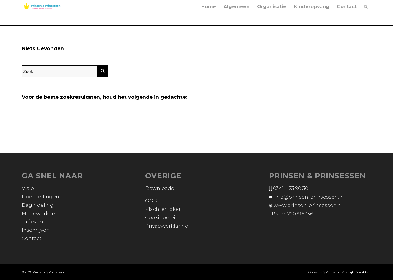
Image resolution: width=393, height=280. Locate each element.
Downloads (159, 188)
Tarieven (32, 221)
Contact (32, 238)
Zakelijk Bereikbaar (357, 272)
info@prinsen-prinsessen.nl (309, 197)
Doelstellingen (40, 197)
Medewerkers (39, 213)
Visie (28, 188)
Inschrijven (36, 230)
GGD (151, 201)
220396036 (300, 214)
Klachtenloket (163, 209)
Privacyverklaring (167, 226)
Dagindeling (37, 205)
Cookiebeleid (162, 217)
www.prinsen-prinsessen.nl (308, 205)
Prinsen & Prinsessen (49, 272)
